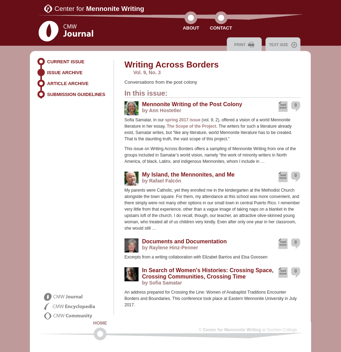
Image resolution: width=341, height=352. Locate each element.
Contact (221, 28)
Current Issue (65, 61)
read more (283, 106)
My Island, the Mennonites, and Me (188, 175)
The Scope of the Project (192, 126)
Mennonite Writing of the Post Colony (192, 104)
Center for (99, 8)
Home (100, 323)
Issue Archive (65, 72)
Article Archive (68, 83)
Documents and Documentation (184, 241)
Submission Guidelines (76, 94)
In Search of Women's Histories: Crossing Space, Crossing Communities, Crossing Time (208, 273)
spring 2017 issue (182, 119)
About (191, 28)
